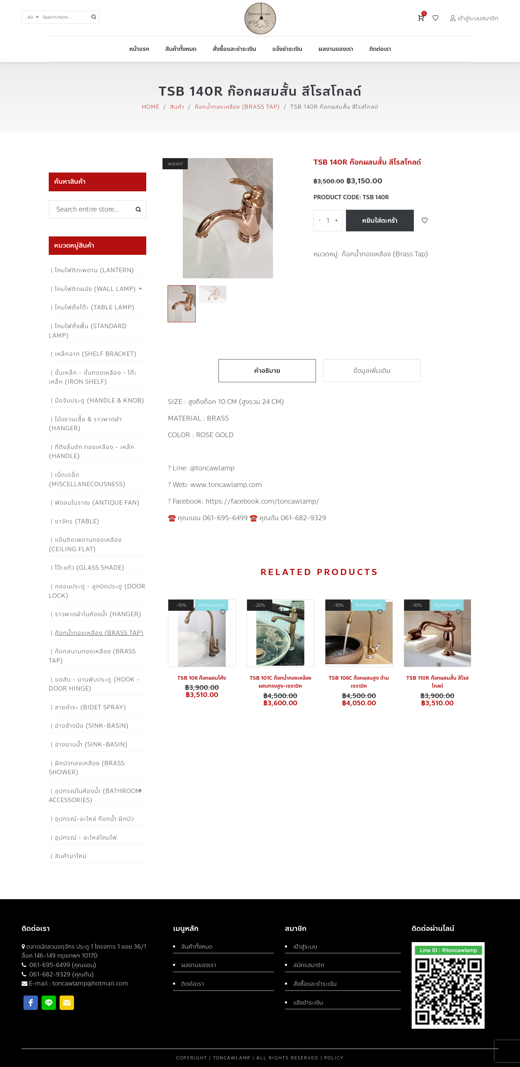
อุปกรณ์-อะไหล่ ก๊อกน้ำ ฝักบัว (94, 818)
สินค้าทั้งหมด (196, 946)
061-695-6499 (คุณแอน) (62, 965)
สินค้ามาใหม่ (71, 856)
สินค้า (177, 107)
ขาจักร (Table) (77, 521)
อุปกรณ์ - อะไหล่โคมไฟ (86, 837)
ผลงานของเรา (198, 965)
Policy (334, 1058)
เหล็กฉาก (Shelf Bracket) (96, 353)
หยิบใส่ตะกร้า (380, 220)
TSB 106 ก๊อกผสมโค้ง (201, 678)
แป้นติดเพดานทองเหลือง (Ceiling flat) (85, 544)
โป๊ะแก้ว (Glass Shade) (90, 567)
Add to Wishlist (424, 220)
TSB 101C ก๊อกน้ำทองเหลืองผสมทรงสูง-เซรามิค (280, 682)
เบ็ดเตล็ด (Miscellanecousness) (87, 479)
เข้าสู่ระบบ (305, 946)
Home (151, 107)
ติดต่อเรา (192, 983)
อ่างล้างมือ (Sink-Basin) (92, 725)
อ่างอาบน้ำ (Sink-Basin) (91, 744)
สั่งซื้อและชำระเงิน (315, 983)
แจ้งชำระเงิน (308, 1002)
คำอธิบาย (267, 371)
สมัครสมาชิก (308, 965)
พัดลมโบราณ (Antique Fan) (97, 502)
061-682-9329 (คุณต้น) (61, 974)
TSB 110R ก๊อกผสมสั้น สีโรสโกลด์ (437, 682)
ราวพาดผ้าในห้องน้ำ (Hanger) (98, 614)
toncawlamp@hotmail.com (90, 983)
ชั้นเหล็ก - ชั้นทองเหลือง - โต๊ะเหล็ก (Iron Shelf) (93, 377)
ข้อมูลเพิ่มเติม (372, 371)
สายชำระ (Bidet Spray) (90, 707)
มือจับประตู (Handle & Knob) (99, 400)
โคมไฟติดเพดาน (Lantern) (94, 270)
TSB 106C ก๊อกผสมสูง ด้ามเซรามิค (359, 682)
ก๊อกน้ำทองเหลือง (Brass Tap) (237, 107)
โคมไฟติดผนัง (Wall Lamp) (95, 288)
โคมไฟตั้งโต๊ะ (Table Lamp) (95, 307)
